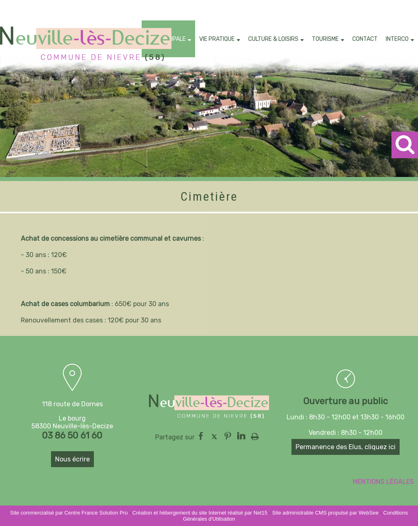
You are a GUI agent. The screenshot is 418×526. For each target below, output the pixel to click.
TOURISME (325, 39)
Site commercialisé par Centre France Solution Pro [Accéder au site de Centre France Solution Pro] (69, 513)
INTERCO (397, 39)
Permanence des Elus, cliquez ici (346, 447)
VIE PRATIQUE (217, 39)
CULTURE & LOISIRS (273, 39)
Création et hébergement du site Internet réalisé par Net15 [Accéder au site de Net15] (199, 513)
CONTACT (365, 39)
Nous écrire (72, 459)
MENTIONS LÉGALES (383, 482)
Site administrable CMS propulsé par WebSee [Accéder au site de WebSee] (325, 513)
